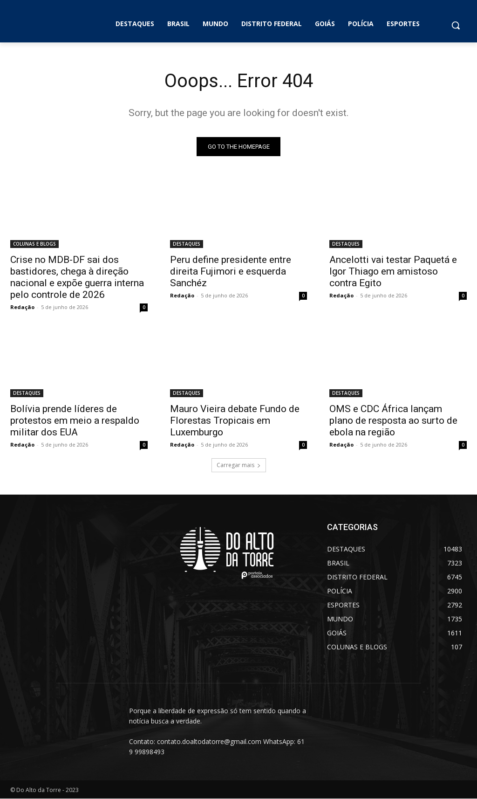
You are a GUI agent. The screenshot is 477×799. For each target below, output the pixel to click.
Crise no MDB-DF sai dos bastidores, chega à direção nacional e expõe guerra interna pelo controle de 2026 (77, 278)
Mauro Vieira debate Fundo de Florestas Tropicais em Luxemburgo (235, 420)
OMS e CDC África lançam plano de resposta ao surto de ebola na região (393, 420)
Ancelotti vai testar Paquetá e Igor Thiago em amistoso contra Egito (393, 272)
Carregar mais (239, 465)
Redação (22, 307)
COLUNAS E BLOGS (34, 244)
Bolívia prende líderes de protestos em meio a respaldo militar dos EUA (74, 420)
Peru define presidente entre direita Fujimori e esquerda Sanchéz (230, 272)
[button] (455, 25)
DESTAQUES (186, 244)
